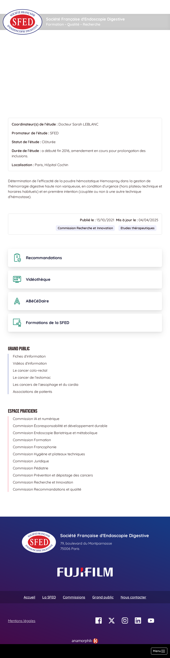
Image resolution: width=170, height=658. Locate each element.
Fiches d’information (29, 356)
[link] (85, 641)
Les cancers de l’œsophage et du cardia (45, 384)
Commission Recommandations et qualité (47, 489)
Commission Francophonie (34, 447)
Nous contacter (133, 597)
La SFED (49, 597)
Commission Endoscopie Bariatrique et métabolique (55, 433)
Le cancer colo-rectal (30, 370)
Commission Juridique (31, 461)
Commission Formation (32, 440)
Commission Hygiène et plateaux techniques (49, 454)
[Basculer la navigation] (159, 651)
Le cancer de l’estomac (32, 377)
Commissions (74, 597)
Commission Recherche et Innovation (85, 228)
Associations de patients (32, 391)
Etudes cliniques (41, 43)
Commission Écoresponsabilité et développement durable (60, 426)
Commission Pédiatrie (30, 468)
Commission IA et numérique (36, 418)
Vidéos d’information (30, 363)
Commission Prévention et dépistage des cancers (53, 475)
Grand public (103, 597)
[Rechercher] (59, 6)
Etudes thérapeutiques (82, 43)
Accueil (15, 43)
